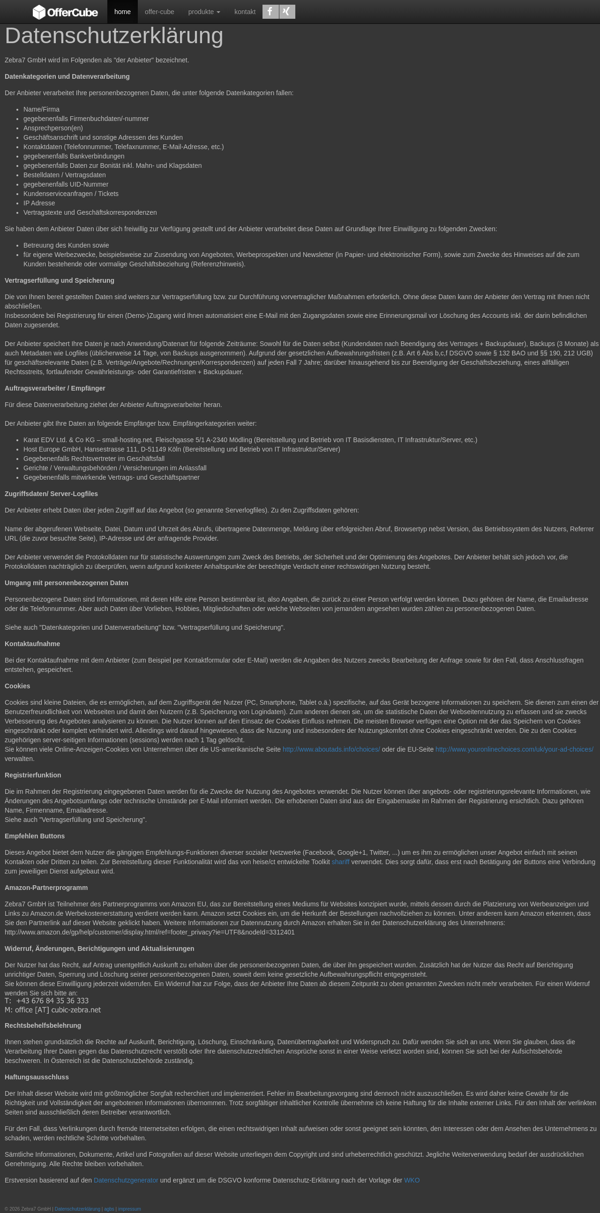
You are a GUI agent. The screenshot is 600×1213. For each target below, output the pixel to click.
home (122, 11)
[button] (270, 12)
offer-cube (159, 11)
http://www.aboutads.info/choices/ (331, 749)
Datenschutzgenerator (126, 1180)
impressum (129, 1209)
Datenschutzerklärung (77, 1209)
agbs (109, 1209)
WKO (412, 1180)
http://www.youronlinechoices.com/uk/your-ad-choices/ (514, 749)
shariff (341, 862)
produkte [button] (204, 11)
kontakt (244, 11)
